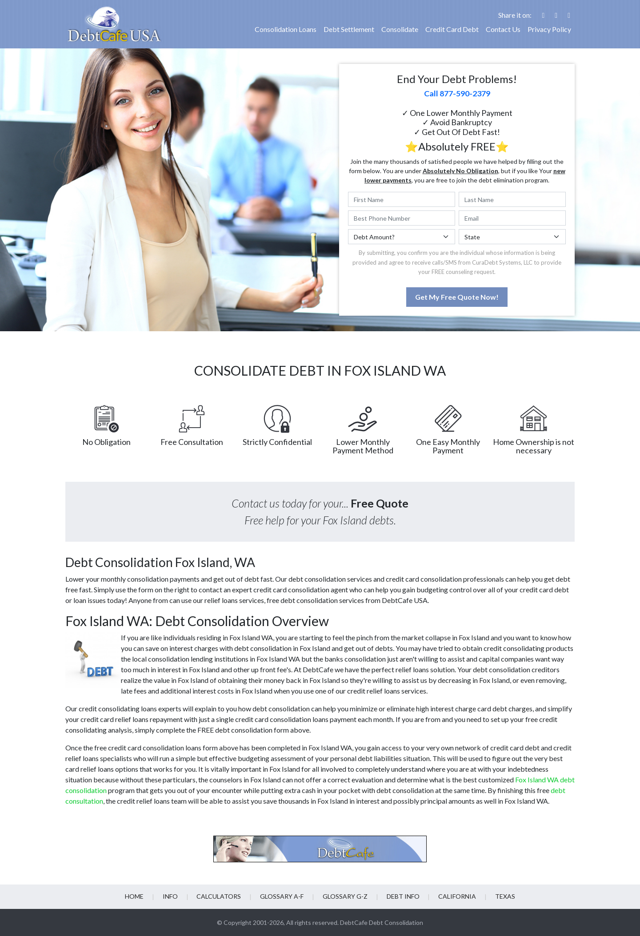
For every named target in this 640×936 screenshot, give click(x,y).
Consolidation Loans (285, 29)
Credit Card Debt (452, 29)
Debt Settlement (349, 29)
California (455, 896)
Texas (502, 896)
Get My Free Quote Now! (457, 297)
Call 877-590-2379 (457, 93)
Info (172, 896)
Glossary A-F (282, 896)
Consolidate (399, 29)
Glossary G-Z (344, 896)
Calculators (220, 896)
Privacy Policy (549, 29)
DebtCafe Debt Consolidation (381, 922)
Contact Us (503, 29)
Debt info (401, 896)
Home (137, 896)
